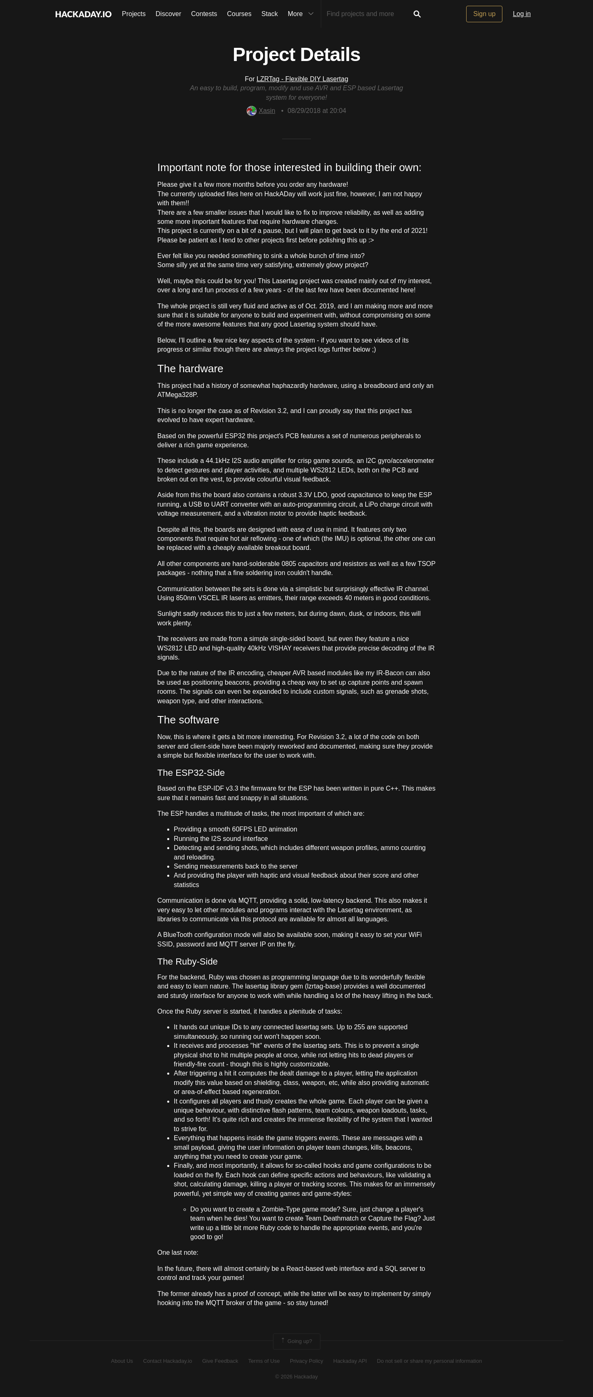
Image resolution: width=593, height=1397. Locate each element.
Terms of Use (264, 1361)
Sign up (484, 13)
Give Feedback (220, 1361)
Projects (134, 13)
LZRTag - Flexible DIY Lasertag (302, 78)
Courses (239, 13)
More (303, 14)
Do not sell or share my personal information (429, 1361)
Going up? (296, 1341)
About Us (122, 1361)
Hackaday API (350, 1361)
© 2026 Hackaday (296, 1377)
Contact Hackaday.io (167, 1361)
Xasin (261, 110)
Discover (168, 13)
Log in (522, 13)
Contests (204, 13)
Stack (269, 13)
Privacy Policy (306, 1361)
